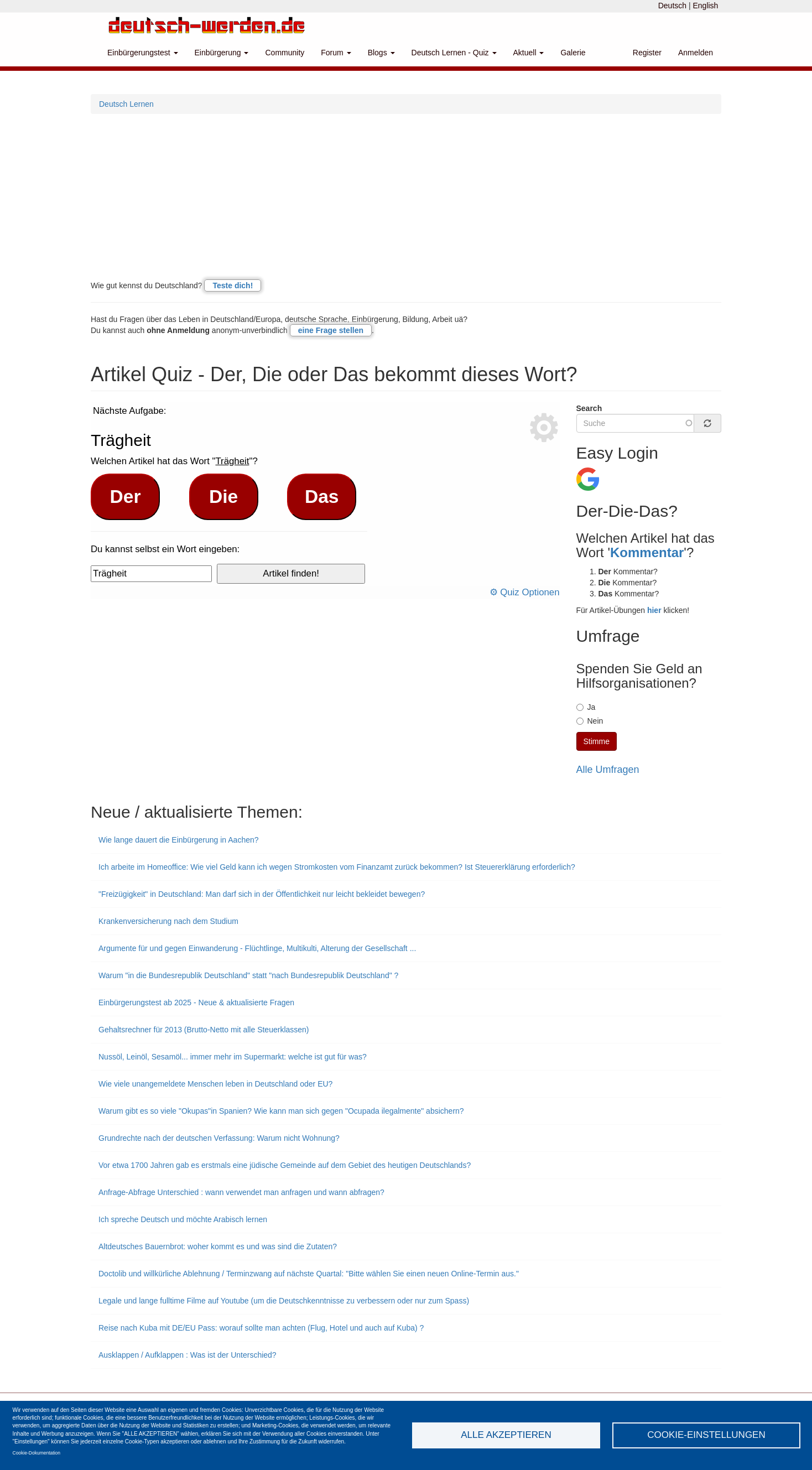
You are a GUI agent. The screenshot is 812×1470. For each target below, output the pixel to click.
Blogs (381, 52)
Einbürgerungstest (142, 52)
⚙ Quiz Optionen (525, 592)
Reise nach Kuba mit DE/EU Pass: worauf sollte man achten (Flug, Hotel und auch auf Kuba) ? (261, 1327)
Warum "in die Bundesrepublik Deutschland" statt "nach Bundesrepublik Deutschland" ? (248, 975)
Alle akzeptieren (506, 1435)
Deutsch (672, 5)
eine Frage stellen (330, 330)
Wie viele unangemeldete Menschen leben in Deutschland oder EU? (215, 1083)
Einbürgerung (222, 52)
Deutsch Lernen (126, 104)
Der (125, 496)
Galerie (572, 52)
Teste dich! (232, 285)
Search (589, 408)
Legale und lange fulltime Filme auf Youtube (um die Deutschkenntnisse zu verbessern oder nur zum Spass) (283, 1300)
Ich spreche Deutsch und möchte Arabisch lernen (182, 1219)
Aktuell (528, 52)
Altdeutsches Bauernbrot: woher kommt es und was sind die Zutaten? (217, 1246)
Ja (586, 707)
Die (223, 496)
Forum (336, 52)
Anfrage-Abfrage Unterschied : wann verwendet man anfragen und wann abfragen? (241, 1192)
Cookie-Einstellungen (706, 1435)
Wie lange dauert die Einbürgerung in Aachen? (178, 839)
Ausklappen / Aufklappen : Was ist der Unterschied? (187, 1354)
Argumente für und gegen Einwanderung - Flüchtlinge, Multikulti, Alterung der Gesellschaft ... (257, 948)
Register (647, 52)
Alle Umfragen (607, 769)
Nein (589, 720)
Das (322, 496)
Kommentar (647, 552)
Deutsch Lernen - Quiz (454, 52)
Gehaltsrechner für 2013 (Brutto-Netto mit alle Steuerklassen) (203, 1029)
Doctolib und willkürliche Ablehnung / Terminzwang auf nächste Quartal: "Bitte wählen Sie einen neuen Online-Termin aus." (308, 1273)
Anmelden (695, 52)
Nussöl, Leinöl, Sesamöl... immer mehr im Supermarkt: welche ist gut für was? (232, 1056)
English (705, 5)
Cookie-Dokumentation (36, 1453)
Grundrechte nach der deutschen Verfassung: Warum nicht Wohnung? (219, 1138)
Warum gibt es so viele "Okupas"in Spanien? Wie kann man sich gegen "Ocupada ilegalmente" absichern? (281, 1111)
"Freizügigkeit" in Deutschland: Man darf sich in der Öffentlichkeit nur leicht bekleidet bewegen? (261, 894)
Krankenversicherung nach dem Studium (168, 921)
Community (284, 52)
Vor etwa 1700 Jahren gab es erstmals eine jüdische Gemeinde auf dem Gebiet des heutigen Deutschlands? (284, 1165)
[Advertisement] (406, 197)
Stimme (597, 741)
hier (654, 610)
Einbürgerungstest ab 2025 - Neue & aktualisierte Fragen (196, 1002)
